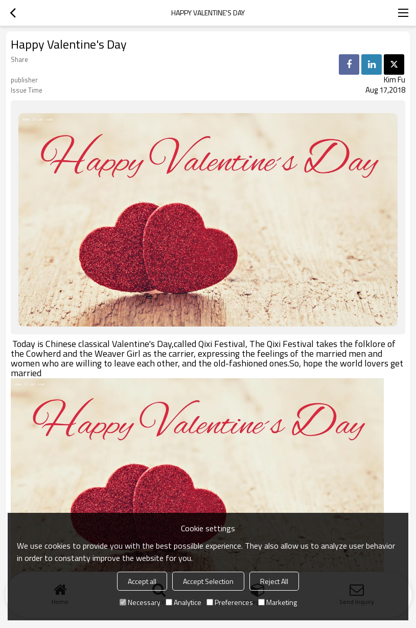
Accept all (142, 581)
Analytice (183, 602)
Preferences (229, 602)
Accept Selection (208, 581)
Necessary (140, 602)
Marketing (277, 602)
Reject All (274, 581)
